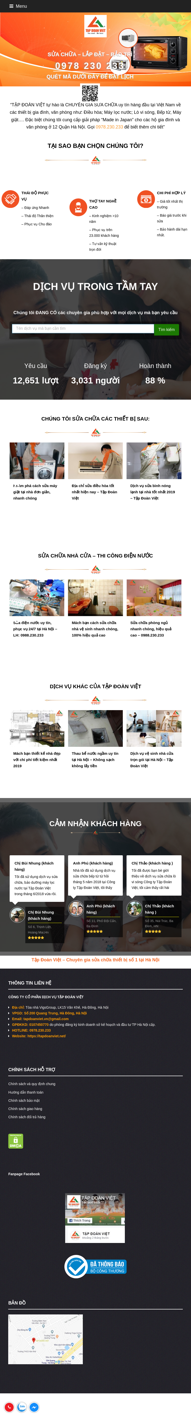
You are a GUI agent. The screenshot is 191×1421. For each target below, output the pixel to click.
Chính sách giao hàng (25, 1109)
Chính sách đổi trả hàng (26, 1117)
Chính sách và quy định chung (31, 1084)
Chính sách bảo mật (24, 1101)
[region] (95, 49)
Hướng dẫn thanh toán (25, 1092)
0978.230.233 (109, 126)
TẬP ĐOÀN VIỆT (121, 686)
